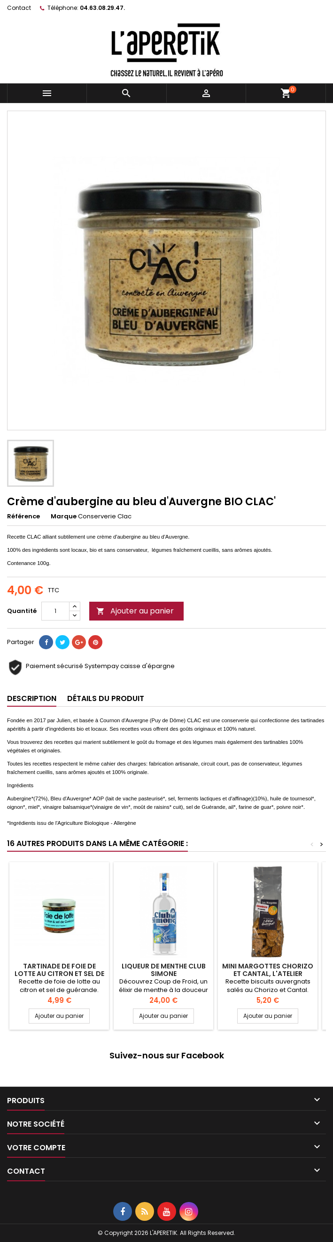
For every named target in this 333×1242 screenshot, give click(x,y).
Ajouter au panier (135, 610)
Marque (64, 516)
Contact (19, 8)
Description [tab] (31, 698)
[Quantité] (55, 611)
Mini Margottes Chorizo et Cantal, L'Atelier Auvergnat (267, 973)
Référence (23, 516)
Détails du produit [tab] (105, 698)
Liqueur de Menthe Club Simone (164, 969)
